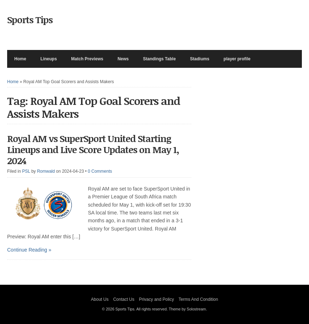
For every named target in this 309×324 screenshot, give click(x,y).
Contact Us (123, 299)
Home (20, 58)
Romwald (46, 171)
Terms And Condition (198, 299)
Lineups (48, 58)
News (122, 58)
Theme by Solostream (187, 309)
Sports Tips (29, 19)
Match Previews (87, 58)
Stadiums (199, 58)
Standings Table (159, 58)
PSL (26, 171)
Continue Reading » (29, 250)
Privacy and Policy (156, 299)
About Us (99, 299)
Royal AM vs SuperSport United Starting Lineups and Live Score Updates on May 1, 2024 (93, 149)
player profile (237, 58)
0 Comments (100, 171)
